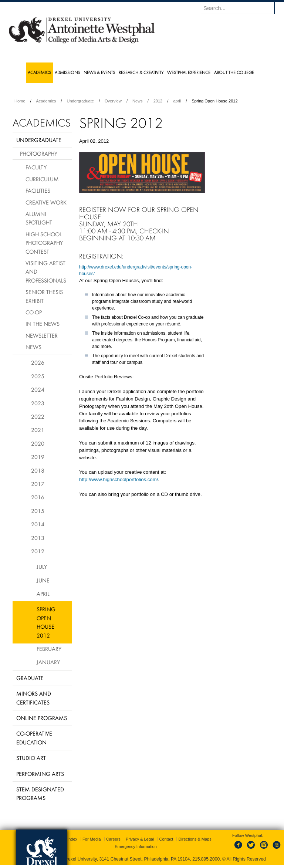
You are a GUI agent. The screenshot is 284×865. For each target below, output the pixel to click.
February (49, 648)
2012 (157, 101)
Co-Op (34, 312)
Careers (113, 839)
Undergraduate (80, 101)
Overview (113, 101)
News (137, 101)
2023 (37, 403)
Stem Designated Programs (40, 793)
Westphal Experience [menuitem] (188, 72)
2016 (37, 497)
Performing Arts (40, 773)
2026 (37, 362)
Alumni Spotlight (39, 218)
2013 (37, 537)
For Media (91, 839)
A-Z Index (68, 839)
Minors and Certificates (33, 698)
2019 (37, 456)
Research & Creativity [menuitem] (141, 72)
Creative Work (46, 202)
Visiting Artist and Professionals (46, 271)
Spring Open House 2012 (46, 622)
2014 (37, 524)
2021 (37, 429)
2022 (37, 416)
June (43, 580)
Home (19, 101)
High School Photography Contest (44, 242)
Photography (38, 153)
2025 (37, 376)
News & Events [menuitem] (99, 72)
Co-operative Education (34, 738)
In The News (43, 323)
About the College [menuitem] (234, 72)
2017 (37, 483)
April (43, 593)
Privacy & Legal (140, 839)
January (48, 662)
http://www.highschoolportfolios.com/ (118, 479)
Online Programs (41, 718)
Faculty (36, 167)
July (42, 566)
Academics (46, 101)
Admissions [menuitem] (67, 72)
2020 (37, 443)
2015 (37, 510)
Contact (166, 839)
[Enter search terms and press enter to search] (241, 8)
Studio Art (31, 757)
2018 (37, 470)
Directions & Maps (194, 839)
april (177, 101)
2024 (37, 389)
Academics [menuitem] (39, 72)
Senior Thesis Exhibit (44, 296)
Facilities (38, 190)
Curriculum (42, 179)
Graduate (30, 678)
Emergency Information (136, 846)
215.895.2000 (206, 859)
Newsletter (42, 335)
